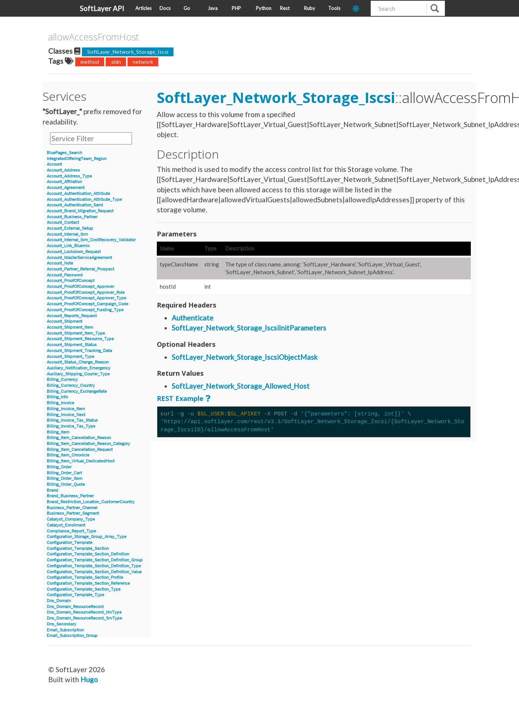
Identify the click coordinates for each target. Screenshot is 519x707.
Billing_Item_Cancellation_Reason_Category (88, 443)
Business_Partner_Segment (73, 513)
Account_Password (65, 275)
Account (54, 164)
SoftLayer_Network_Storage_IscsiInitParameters (249, 327)
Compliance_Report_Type (71, 531)
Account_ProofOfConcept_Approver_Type (86, 298)
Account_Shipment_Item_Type (76, 333)
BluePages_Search (64, 152)
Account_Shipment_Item (70, 327)
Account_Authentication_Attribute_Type (84, 199)
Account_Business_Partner (72, 217)
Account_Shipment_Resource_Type (80, 338)
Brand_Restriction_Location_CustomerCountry (91, 501)
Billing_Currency (62, 379)
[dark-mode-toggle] (359, 8)
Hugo (89, 679)
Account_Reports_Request (72, 315)
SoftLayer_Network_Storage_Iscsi (127, 52)
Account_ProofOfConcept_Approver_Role (86, 292)
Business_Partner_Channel (72, 507)
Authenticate (193, 317)
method (89, 62)
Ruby (309, 8)
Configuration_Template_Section (78, 548)
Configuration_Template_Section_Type (83, 589)
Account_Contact (63, 222)
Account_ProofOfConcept (71, 280)
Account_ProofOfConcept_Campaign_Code (87, 304)
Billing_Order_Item (64, 478)
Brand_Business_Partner (70, 496)
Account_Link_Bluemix (68, 245)
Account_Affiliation (64, 181)
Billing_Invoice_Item (66, 408)
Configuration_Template (69, 542)
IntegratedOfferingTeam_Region (76, 158)
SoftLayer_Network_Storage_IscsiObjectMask (245, 357)
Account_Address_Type (69, 176)
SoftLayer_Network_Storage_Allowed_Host (241, 386)
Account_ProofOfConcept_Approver (80, 286)
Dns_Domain (59, 600)
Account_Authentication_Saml (75, 205)
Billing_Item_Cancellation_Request (80, 449)
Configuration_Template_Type (75, 595)
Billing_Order (59, 467)
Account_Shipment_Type (70, 356)
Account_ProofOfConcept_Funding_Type (85, 310)
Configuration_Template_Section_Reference (88, 583)
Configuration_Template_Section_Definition (88, 554)
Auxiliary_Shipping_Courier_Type (78, 374)
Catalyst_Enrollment (66, 525)
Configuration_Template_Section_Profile (85, 577)
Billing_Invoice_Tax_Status (72, 420)
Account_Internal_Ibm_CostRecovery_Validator (91, 240)
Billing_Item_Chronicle (68, 455)
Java (213, 8)
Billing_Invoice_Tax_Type (71, 426)
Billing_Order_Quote (66, 484)
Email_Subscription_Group (72, 635)
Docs (165, 8)
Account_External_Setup (70, 228)
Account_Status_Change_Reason (78, 362)
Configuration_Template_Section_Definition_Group (95, 560)
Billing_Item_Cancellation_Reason (79, 437)
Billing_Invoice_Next (66, 414)
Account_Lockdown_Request (74, 251)
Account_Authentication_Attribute (78, 193)
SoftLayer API (102, 8)
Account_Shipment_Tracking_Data (79, 350)
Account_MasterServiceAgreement (79, 257)
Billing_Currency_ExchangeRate (77, 391)
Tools (334, 8)
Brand (52, 490)
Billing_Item (58, 432)
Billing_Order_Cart (64, 473)
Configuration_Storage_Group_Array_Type (86, 536)
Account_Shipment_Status (72, 344)
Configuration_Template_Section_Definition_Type (94, 566)
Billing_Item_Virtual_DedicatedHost (81, 461)
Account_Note (60, 263)
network (143, 62)
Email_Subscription (65, 630)
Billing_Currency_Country (71, 385)
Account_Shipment (64, 321)
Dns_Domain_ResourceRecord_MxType (84, 612)
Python (263, 8)
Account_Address (63, 170)
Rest (285, 8)
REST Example (180, 398)
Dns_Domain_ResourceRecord (75, 606)
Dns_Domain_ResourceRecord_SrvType (84, 618)
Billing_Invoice (60, 403)
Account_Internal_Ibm (67, 234)
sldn (116, 62)
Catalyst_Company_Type (71, 519)
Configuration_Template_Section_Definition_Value (94, 572)
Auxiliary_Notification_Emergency (78, 368)
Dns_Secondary (61, 624)
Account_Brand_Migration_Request (80, 211)
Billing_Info (57, 397)
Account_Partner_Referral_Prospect (80, 269)
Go (187, 8)
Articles (143, 8)
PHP (236, 8)
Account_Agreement (66, 187)
